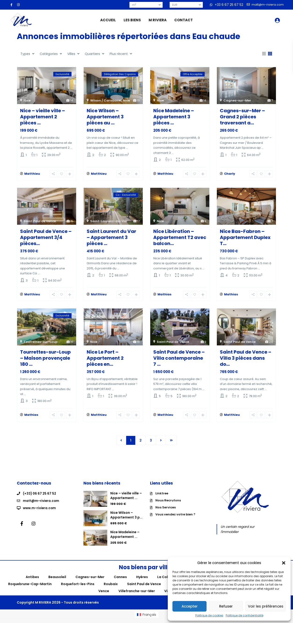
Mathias (164, 296)
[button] (283, 563)
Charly (229, 175)
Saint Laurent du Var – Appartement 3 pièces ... (111, 238)
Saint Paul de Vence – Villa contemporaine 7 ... (179, 360)
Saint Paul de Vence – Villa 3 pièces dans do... (245, 360)
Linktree (161, 497)
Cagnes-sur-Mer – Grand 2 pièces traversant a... (242, 116)
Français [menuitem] (149, 618)
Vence (103, 594)
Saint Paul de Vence (40, 222)
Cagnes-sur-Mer (237, 100)
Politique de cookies (209, 615)
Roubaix (111, 587)
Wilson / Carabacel (105, 100)
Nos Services (165, 511)
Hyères (142, 580)
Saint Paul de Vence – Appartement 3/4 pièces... (45, 238)
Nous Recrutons (168, 504)
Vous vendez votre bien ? (175, 518)
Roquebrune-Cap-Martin (30, 587)
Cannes (120, 580)
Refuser (226, 606)
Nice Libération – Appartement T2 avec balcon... (179, 238)
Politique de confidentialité (244, 615)
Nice (27, 100)
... (71, 147)
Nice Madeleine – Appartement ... (124, 538)
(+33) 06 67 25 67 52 (40, 497)
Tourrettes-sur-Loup (40, 344)
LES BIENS (132, 20)
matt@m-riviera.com (41, 504)
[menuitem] (146, 618)
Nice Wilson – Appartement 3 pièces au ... (105, 116)
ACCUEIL (108, 20)
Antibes (32, 580)
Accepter (190, 606)
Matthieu (32, 175)
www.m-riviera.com (40, 511)
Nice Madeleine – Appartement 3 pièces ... (173, 116)
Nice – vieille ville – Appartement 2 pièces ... (42, 116)
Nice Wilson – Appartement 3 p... (126, 518)
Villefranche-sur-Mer (136, 594)
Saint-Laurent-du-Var (109, 222)
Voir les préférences (265, 606)
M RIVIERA (158, 20)
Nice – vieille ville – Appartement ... (126, 499)
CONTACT (183, 20)
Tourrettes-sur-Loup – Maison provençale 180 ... (45, 360)
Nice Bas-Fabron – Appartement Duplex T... (245, 238)
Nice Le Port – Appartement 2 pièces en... (105, 360)
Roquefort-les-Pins (77, 587)
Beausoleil (57, 580)
